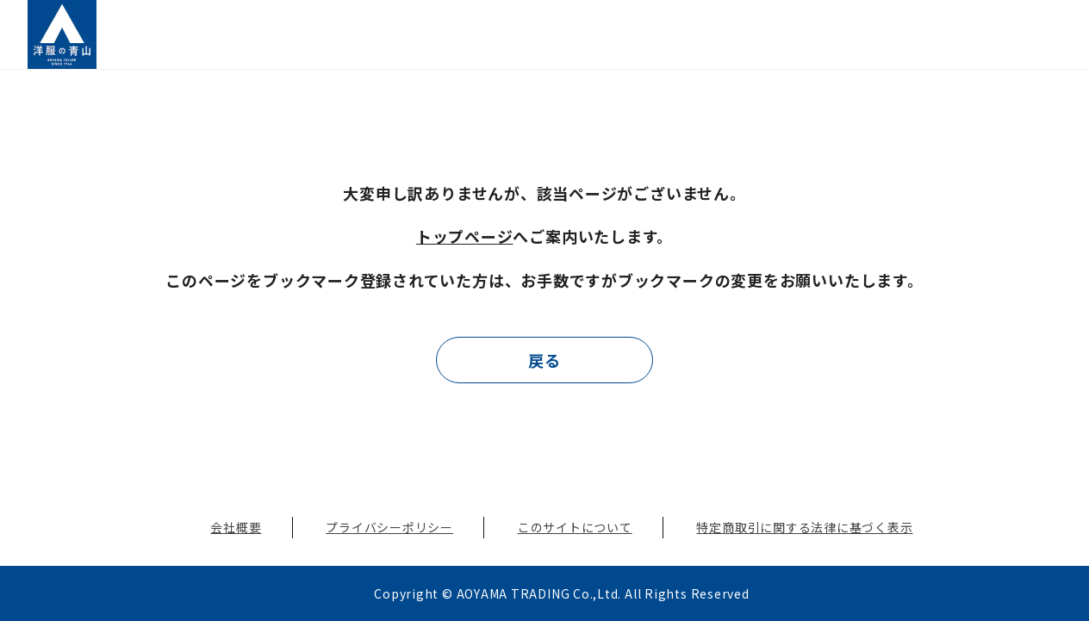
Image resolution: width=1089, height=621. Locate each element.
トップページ (464, 236)
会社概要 (235, 527)
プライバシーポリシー (389, 527)
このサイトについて (575, 527)
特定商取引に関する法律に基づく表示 (804, 527)
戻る (544, 360)
